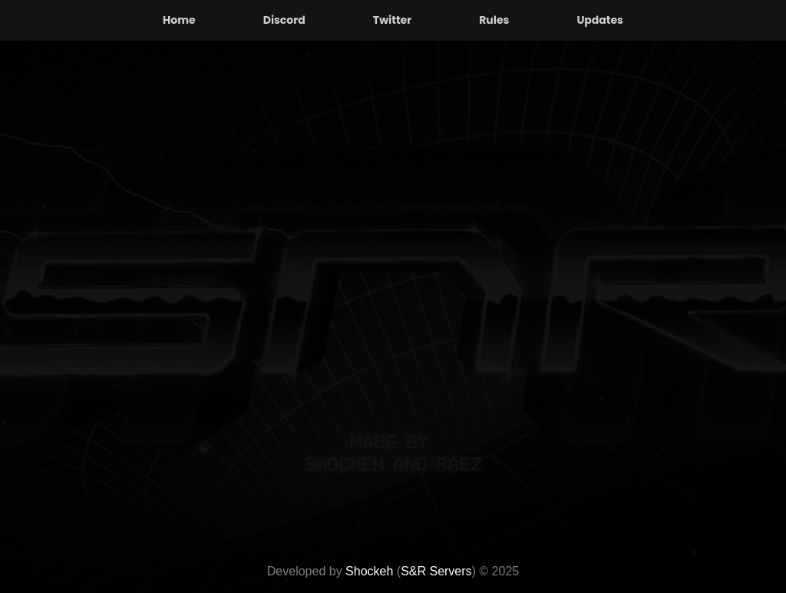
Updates (599, 20)
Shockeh (369, 571)
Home (179, 20)
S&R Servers (436, 571)
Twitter (392, 20)
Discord (284, 20)
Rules (494, 20)
